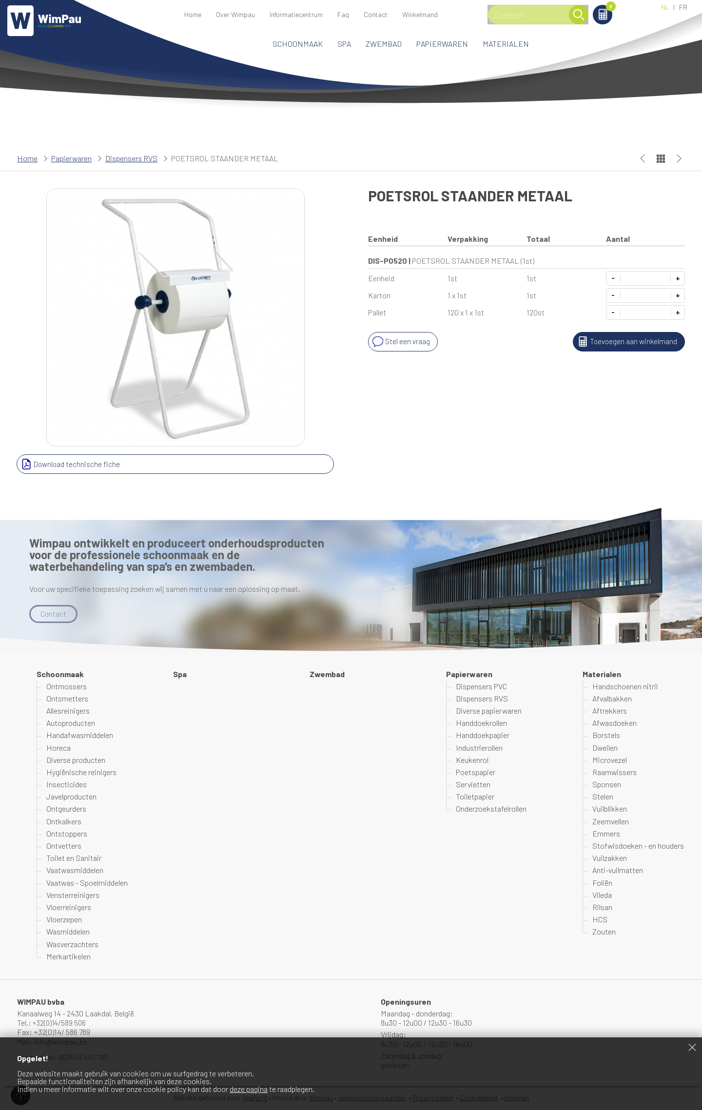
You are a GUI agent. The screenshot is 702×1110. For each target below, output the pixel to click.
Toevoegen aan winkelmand (625, 341)
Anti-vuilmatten (617, 870)
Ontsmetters (67, 698)
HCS (599, 919)
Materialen (506, 43)
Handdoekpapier (482, 735)
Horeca (58, 747)
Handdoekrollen (481, 723)
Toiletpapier (475, 796)
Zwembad (384, 43)
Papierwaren (442, 43)
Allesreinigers (68, 711)
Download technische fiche (70, 464)
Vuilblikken (609, 809)
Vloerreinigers (68, 907)
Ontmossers (66, 686)
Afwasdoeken (614, 723)
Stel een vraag (400, 341)
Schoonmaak (298, 43)
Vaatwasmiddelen (74, 870)
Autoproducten (70, 723)
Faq (343, 14)
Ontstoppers (66, 833)
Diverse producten (75, 760)
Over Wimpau (235, 14)
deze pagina (249, 1088)
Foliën (602, 882)
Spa (344, 43)
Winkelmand (624, 8)
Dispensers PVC (481, 686)
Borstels (606, 735)
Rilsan (602, 907)
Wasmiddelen (68, 931)
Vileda (602, 895)
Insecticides (66, 784)
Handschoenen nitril (625, 686)
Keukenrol (472, 760)
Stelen (602, 796)
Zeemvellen (610, 821)
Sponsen (606, 784)
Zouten (604, 931)
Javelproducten (71, 796)
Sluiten (692, 1047)
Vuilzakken (609, 858)
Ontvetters (63, 846)
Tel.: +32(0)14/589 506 (53, 1023)
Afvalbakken (612, 698)
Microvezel (609, 760)
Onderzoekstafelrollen (491, 809)
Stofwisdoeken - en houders (638, 846)
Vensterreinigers (72, 895)
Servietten (473, 784)
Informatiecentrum (296, 14)
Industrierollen (479, 747)
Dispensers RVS (131, 158)
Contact (376, 14)
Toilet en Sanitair (73, 858)
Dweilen (605, 747)
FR (683, 7)
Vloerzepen (64, 919)
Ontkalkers (63, 821)
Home (192, 14)
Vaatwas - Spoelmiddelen (87, 882)
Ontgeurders (66, 809)
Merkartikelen (68, 956)
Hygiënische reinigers (81, 772)
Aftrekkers (609, 711)
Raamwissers (614, 772)
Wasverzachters (72, 944)
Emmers (606, 833)
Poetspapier (475, 772)
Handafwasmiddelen (79, 735)
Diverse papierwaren (489, 711)
